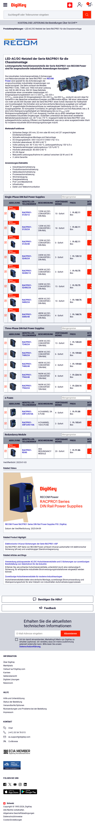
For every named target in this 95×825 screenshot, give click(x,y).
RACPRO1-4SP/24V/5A (27, 412)
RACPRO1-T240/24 (27, 343)
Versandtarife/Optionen (13, 705)
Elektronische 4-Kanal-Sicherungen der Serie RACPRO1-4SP (31, 544)
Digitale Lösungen (11, 679)
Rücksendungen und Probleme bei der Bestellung (25, 709)
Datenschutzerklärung (29, 646)
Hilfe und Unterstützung (14, 698)
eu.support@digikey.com (16, 737)
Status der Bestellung (12, 702)
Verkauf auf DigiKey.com (14, 669)
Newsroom (8, 683)
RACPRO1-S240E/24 (27, 286)
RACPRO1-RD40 (27, 451)
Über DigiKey (9, 662)
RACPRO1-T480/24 (27, 354)
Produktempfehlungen (13, 29)
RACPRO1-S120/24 (27, 228)
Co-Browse (10, 741)
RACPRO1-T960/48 (27, 376)
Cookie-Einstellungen (12, 820)
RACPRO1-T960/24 (27, 387)
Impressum (8, 712)
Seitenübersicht (10, 676)
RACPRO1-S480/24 (27, 301)
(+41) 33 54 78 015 (14, 732)
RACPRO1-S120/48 (27, 242)
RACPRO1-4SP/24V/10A (28, 423)
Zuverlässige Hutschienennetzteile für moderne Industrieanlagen (33, 576)
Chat (8, 728)
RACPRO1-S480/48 (27, 315)
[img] (18, 6)
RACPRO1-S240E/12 (27, 272)
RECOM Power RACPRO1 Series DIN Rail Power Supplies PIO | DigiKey (36, 524)
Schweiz (8, 803)
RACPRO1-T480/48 (27, 365)
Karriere (6, 672)
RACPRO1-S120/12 (27, 213)
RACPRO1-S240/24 (27, 257)
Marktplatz (8, 665)
